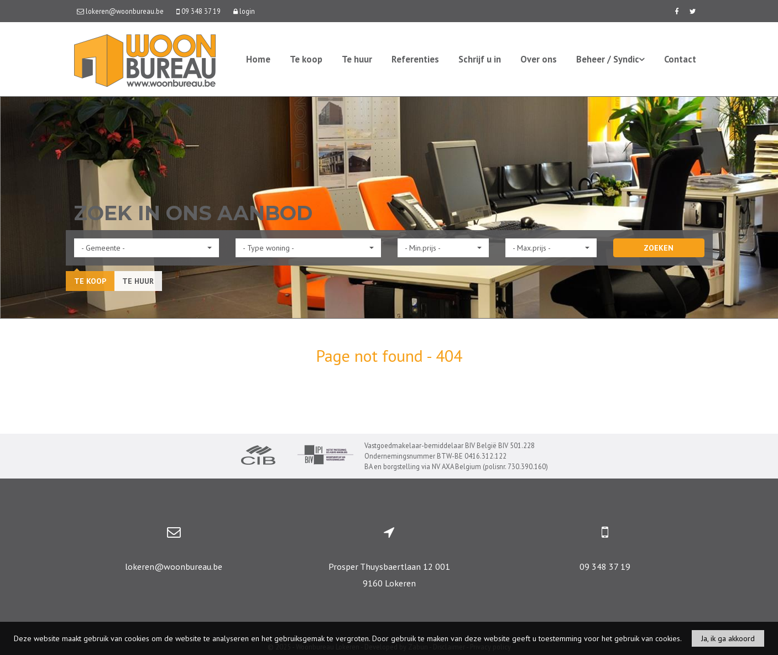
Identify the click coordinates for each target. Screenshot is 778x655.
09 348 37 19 (604, 566)
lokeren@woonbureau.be (173, 566)
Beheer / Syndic (610, 59)
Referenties (415, 59)
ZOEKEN (658, 248)
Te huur (357, 59)
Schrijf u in (479, 59)
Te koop (306, 59)
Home (258, 59)
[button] (147, 247)
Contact (680, 59)
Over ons (538, 59)
